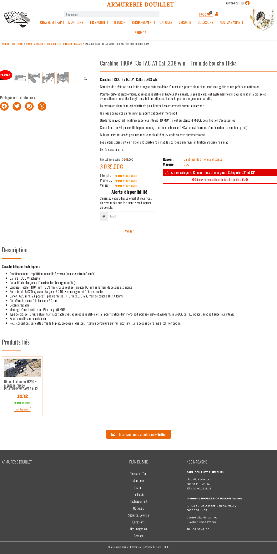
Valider (129, 230)
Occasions (205, 22)
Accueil (6, 44)
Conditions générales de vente (146, 547)
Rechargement (142, 22)
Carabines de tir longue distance (64, 44)
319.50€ (22, 396)
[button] (85, 78)
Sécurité (185, 22)
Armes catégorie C (35, 44)
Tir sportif (97, 22)
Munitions (75, 22)
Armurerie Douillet (140, 4)
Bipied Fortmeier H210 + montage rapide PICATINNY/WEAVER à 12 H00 (21, 385)
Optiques (166, 22)
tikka (187, 164)
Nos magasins (230, 22)
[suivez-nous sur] (247, 3)
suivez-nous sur (235, 2)
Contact (138, 535)
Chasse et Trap (51, 22)
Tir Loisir (118, 22)
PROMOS (140, 32)
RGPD (166, 547)
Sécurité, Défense (138, 514)
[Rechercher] (162, 14)
